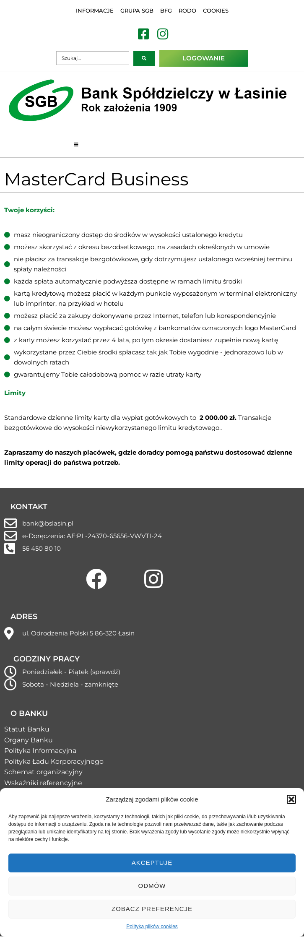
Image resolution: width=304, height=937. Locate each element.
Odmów (152, 885)
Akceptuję (152, 862)
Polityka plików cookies (152, 926)
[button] (291, 799)
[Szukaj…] (92, 58)
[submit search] (144, 58)
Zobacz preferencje (152, 908)
